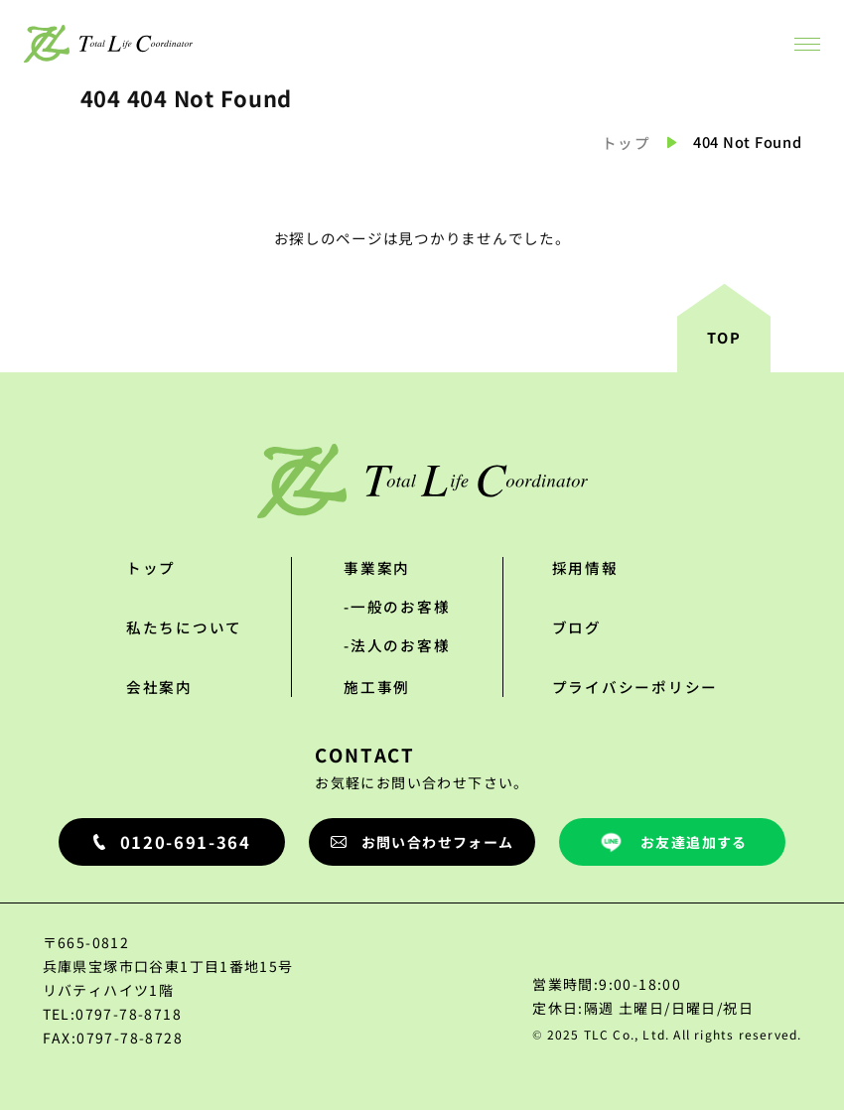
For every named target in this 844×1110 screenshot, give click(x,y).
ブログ (577, 627)
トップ (626, 142)
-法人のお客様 (397, 644)
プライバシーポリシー (635, 686)
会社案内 (159, 686)
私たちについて (184, 627)
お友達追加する (672, 842)
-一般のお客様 (397, 606)
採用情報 (585, 567)
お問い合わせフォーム (422, 842)
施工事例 (377, 686)
